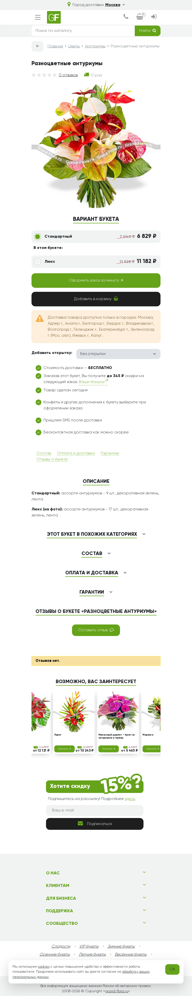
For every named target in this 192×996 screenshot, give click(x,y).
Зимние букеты (121, 947)
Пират (58, 735)
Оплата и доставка (76, 453)
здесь (130, 799)
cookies (44, 966)
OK (172, 969)
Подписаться (95, 823)
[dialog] (126, 17)
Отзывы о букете (52, 460)
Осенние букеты (55, 955)
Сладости (61, 947)
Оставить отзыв (96, 630)
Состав (43, 453)
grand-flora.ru (116, 991)
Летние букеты (92, 955)
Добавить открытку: (52, 353)
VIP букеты (88, 947)
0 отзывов (68, 75)
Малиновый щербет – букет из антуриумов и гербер (116, 736)
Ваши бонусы (93, 381)
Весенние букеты (130, 955)
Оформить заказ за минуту (96, 280)
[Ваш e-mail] (95, 810)
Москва (115, 5)
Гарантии (110, 453)
